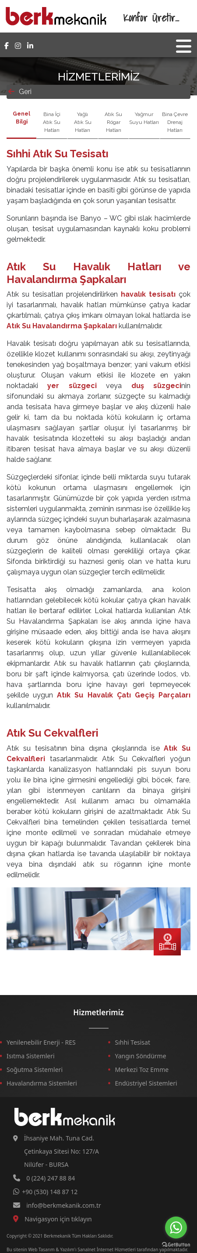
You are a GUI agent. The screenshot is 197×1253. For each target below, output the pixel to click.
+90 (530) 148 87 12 (49, 1192)
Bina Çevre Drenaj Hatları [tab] (175, 122)
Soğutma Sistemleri (35, 1069)
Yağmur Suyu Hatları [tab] (144, 118)
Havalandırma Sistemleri (42, 1083)
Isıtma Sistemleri (31, 1056)
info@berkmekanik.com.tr (63, 1205)
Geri (20, 91)
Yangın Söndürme (140, 1056)
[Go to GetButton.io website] (176, 1244)
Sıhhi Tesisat (133, 1042)
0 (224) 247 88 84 (50, 1178)
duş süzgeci (156, 385)
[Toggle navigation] (183, 46)
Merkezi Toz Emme (142, 1069)
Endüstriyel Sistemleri (146, 1083)
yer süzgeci (71, 385)
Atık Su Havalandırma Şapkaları (62, 326)
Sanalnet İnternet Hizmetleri (106, 1249)
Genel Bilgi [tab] (21, 118)
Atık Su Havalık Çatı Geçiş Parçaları (123, 695)
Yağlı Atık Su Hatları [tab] (82, 122)
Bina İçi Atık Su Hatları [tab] (51, 122)
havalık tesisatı (148, 294)
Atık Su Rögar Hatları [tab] (113, 122)
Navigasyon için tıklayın (58, 1219)
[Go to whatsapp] (176, 1227)
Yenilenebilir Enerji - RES (41, 1042)
